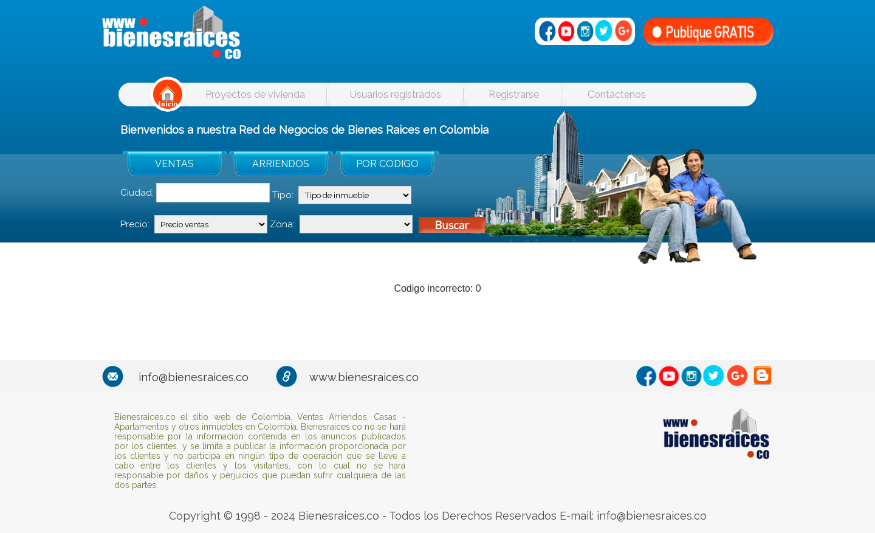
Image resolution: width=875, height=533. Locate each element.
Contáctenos (617, 94)
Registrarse (514, 94)
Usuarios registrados (395, 94)
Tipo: (282, 195)
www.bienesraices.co (364, 377)
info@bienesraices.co (194, 377)
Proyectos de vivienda (255, 94)
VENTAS (174, 164)
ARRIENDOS (280, 164)
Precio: (134, 224)
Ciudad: (137, 192)
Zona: (282, 224)
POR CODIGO (387, 164)
